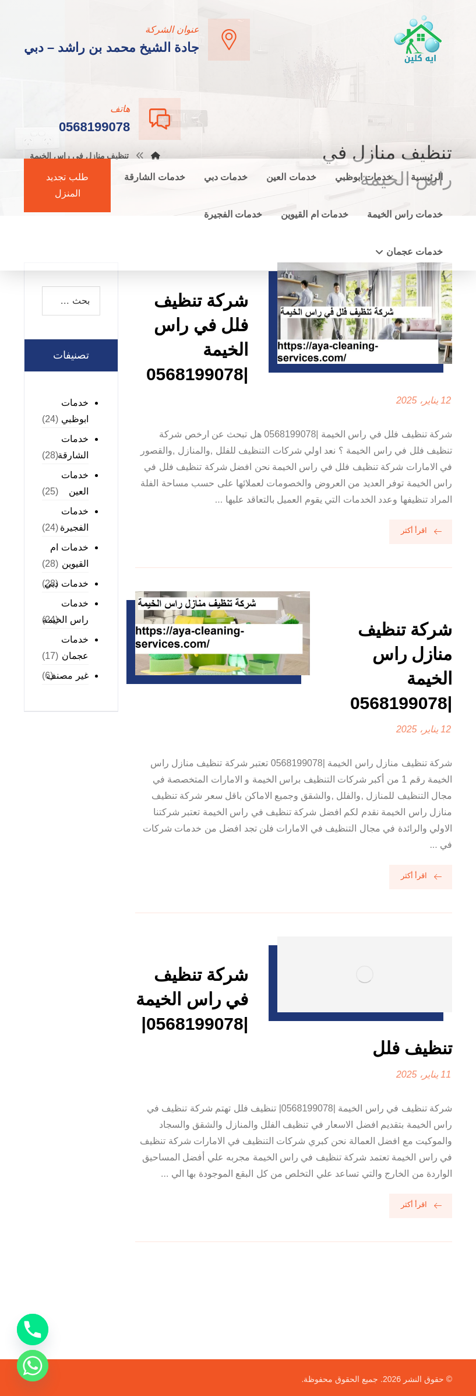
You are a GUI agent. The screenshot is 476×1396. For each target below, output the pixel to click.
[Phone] (32, 1329)
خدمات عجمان (75, 647)
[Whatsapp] (32, 1365)
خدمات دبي (66, 583)
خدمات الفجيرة (74, 519)
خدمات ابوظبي (75, 411)
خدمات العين (75, 483)
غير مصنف (67, 676)
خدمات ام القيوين (69, 555)
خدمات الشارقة (73, 447)
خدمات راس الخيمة (65, 611)
